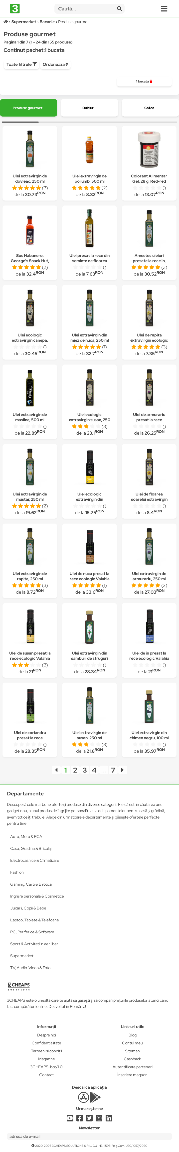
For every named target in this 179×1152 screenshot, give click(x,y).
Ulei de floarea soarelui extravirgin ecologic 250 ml (149, 499)
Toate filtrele (21, 64)
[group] (144, 81)
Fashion (17, 872)
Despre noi (46, 1035)
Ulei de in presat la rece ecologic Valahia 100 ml (149, 658)
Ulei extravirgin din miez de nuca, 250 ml (89, 337)
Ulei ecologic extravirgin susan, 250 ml (89, 420)
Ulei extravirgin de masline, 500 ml (30, 417)
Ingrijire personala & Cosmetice (37, 896)
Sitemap (132, 1051)
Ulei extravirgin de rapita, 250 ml (30, 576)
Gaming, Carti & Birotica (31, 884)
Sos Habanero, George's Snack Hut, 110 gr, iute (30, 261)
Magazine (46, 1059)
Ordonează (55, 64)
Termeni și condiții (46, 1051)
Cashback (132, 1059)
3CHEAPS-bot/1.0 (46, 1067)
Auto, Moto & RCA (26, 836)
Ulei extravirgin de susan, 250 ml (89, 735)
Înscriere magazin (132, 1074)
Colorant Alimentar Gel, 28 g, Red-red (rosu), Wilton (149, 181)
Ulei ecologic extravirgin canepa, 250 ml (30, 340)
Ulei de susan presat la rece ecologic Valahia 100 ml (30, 658)
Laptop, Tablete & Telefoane (34, 920)
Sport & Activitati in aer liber (34, 943)
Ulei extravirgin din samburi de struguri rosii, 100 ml (89, 658)
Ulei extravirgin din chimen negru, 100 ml (149, 735)
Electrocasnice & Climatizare (34, 860)
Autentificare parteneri (133, 1067)
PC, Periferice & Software (32, 932)
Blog (133, 1035)
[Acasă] (6, 21)
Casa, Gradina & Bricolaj (30, 848)
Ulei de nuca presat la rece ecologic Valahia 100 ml (90, 579)
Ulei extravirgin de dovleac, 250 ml (30, 178)
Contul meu (132, 1043)
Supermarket (21, 955)
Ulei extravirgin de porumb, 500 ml (89, 178)
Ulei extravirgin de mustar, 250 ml (30, 497)
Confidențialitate (46, 1043)
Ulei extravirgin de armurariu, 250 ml (149, 576)
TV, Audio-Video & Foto (30, 967)
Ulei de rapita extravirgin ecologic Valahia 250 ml (149, 340)
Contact (46, 1074)
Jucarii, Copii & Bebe (28, 908)
